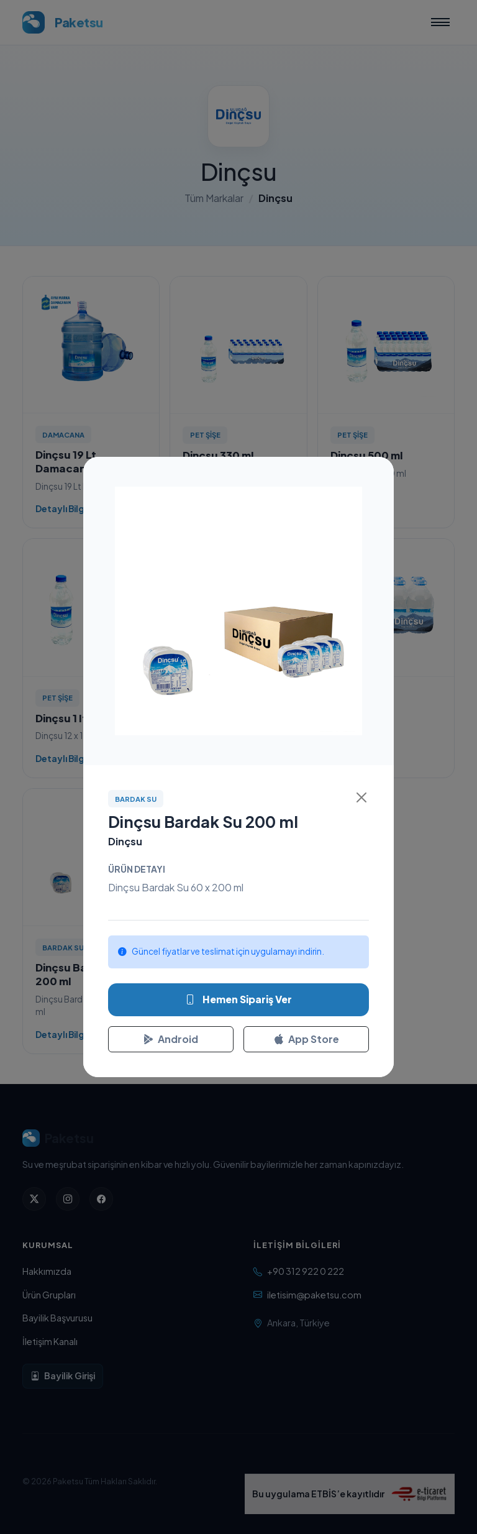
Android (170, 1038)
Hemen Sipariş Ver (238, 999)
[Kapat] (361, 797)
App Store (306, 1038)
